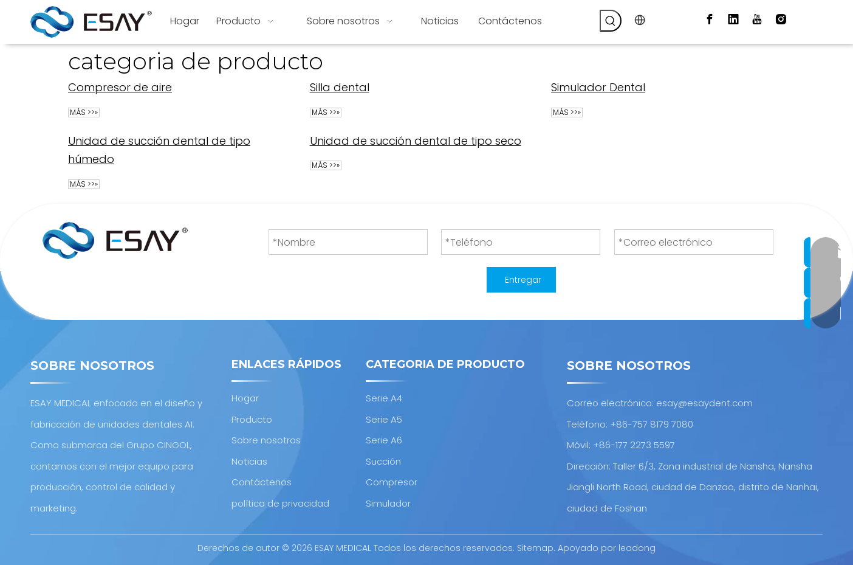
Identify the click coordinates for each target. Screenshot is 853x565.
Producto (251, 419)
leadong (637, 548)
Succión (383, 461)
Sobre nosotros (266, 440)
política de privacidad (280, 503)
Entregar (523, 280)
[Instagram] (781, 19)
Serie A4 (384, 398)
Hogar (245, 398)
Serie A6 (384, 440)
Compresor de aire (120, 87)
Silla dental (339, 87)
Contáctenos (261, 482)
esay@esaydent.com (704, 403)
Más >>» (84, 112)
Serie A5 (384, 419)
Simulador (388, 503)
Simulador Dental (598, 87)
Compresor (391, 482)
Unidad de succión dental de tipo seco (415, 140)
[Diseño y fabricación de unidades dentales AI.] (115, 240)
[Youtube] (757, 19)
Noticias (249, 461)
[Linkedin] (733, 19)
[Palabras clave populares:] (611, 21)
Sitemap (535, 548)
